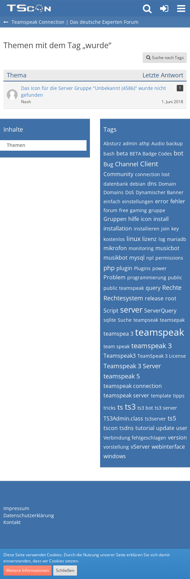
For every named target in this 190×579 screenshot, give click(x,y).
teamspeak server (126, 395)
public (175, 277)
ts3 (130, 406)
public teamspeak (123, 288)
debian (138, 184)
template (161, 395)
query (153, 288)
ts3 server (166, 408)
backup (174, 143)
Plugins (142, 268)
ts (120, 407)
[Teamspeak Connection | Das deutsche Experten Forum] (28, 8)
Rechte (172, 287)
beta (122, 153)
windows (114, 456)
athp (144, 143)
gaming (138, 210)
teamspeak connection (132, 386)
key (175, 228)
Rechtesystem (123, 298)
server (131, 309)
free (123, 210)
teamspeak (159, 331)
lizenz (149, 239)
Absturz (112, 143)
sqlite (109, 320)
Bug (108, 164)
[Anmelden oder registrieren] (164, 8)
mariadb (176, 239)
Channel (126, 164)
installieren (146, 228)
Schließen (65, 570)
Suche (125, 320)
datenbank (115, 184)
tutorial (144, 428)
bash (109, 153)
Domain (167, 184)
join (165, 228)
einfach (111, 201)
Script (110, 310)
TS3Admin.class (123, 418)
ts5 (172, 418)
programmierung (146, 277)
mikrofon (115, 248)
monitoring (141, 248)
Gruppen (115, 219)
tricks (109, 408)
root (170, 298)
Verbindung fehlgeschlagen (134, 437)
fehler (177, 201)
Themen (16, 145)
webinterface (168, 446)
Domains (113, 192)
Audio (158, 143)
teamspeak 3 (151, 345)
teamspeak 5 (121, 376)
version (177, 437)
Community (118, 174)
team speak (116, 346)
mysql (137, 257)
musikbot (115, 257)
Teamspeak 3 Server (132, 366)
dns (152, 183)
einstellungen (137, 201)
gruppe (157, 210)
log (161, 239)
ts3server (155, 418)
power (159, 268)
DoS (129, 192)
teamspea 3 (118, 333)
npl (150, 258)
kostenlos (114, 239)
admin (130, 143)
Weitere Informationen (27, 570)
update (165, 428)
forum (110, 210)
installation (117, 228)
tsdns (126, 428)
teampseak (145, 320)
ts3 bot (145, 408)
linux (133, 239)
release (154, 298)
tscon (110, 428)
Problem (114, 277)
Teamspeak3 (119, 355)
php (109, 268)
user (182, 428)
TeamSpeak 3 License (161, 356)
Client (149, 163)
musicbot (167, 248)
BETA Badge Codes (151, 153)
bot (178, 153)
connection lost (152, 174)
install (161, 219)
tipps (179, 395)
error (162, 201)
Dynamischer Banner (160, 192)
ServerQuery (160, 310)
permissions (169, 258)
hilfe (133, 219)
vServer (140, 446)
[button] (181, 8)
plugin (124, 268)
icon (146, 219)
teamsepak (172, 320)
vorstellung (116, 447)
